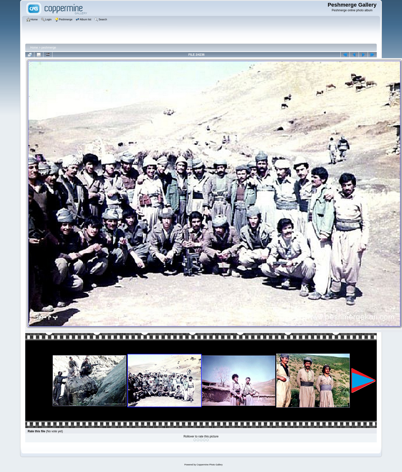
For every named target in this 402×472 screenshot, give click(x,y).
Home (34, 47)
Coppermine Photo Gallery (210, 464)
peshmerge (48, 47)
